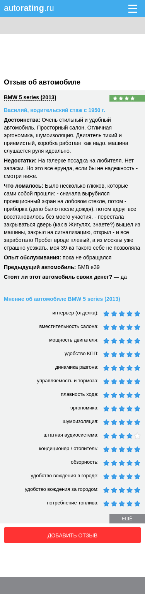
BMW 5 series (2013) (30, 97)
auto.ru (29, 8)
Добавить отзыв (72, 535)
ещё (127, 518)
